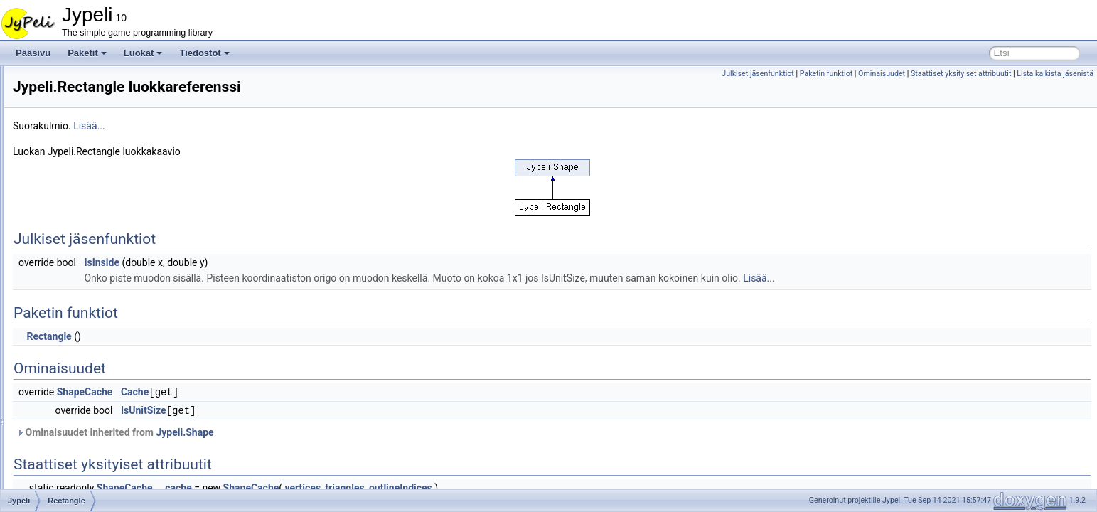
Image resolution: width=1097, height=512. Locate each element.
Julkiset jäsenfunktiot (758, 73)
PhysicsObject (85, 128)
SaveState (77, 410)
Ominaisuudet (881, 73)
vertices (481, 486)
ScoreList (76, 441)
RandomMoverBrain (96, 253)
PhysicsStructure (90, 144)
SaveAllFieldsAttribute (99, 378)
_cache (354, 486)
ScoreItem (77, 425)
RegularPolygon (88, 300)
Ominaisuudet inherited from (293, 431)
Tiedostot (204, 53)
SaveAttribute (83, 394)
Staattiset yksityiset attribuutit (961, 73)
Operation (77, 97)
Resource (76, 331)
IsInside (279, 262)
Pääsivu (33, 53)
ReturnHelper (83, 347)
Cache (312, 392)
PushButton (80, 222)
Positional (76, 191)
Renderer (76, 316)
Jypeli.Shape (362, 431)
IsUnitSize (321, 409)
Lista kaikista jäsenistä (1055, 73)
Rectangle (77, 284)
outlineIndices (578, 486)
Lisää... (266, 126)
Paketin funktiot (826, 73)
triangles (522, 486)
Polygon (73, 175)
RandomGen (82, 237)
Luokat (143, 53)
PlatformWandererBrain (102, 159)
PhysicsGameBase (94, 112)
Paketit (87, 53)
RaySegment (82, 269)
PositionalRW (83, 206)
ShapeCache (263, 392)
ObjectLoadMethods (96, 81)
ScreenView (81, 472)
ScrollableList (83, 488)
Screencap (78, 457)
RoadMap (76, 363)
